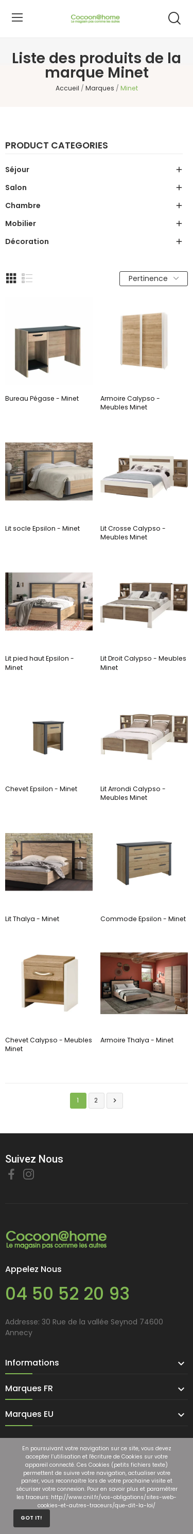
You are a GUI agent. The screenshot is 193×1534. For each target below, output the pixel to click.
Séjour (17, 169)
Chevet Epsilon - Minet (41, 788)
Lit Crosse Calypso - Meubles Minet (133, 532)
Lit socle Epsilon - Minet (42, 528)
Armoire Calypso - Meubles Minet (130, 402)
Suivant (115, 1100)
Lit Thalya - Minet (32, 918)
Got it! (31, 1518)
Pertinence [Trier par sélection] (154, 278)
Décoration (27, 241)
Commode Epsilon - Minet (143, 918)
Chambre (23, 205)
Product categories (56, 146)
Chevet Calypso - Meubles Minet (48, 1044)
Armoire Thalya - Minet (136, 1040)
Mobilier (20, 223)
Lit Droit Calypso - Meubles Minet (143, 662)
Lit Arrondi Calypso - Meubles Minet (133, 793)
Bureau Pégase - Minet (42, 398)
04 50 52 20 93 (67, 1294)
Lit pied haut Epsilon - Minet (39, 662)
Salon (16, 187)
